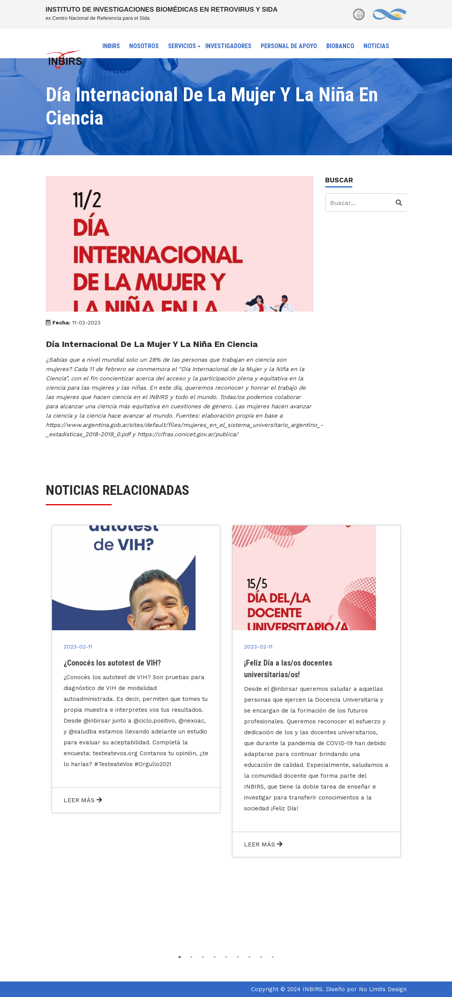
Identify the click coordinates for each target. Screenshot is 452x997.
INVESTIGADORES (228, 46)
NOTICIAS (376, 46)
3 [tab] (203, 957)
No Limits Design (383, 989)
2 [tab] (191, 957)
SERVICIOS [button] (182, 46)
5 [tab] (226, 957)
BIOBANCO (340, 46)
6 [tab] (238, 957)
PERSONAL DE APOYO (289, 46)
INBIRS (111, 46)
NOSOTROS (144, 46)
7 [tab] (249, 957)
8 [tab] (261, 957)
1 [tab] (180, 957)
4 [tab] (214, 957)
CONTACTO (117, 73)
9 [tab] (273, 957)
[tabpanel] (136, 669)
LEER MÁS (83, 800)
